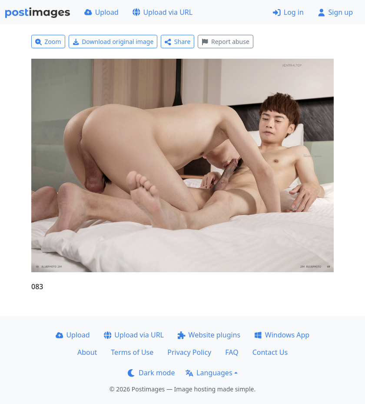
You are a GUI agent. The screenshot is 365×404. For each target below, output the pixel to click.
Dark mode (151, 372)
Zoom (48, 41)
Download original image (113, 41)
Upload (101, 12)
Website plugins (209, 335)
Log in (288, 12)
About (87, 352)
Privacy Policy (189, 352)
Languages (209, 372)
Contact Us (270, 352)
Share (177, 41)
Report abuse (225, 41)
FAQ (231, 352)
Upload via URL (162, 12)
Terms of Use (132, 352)
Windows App (281, 335)
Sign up (335, 12)
